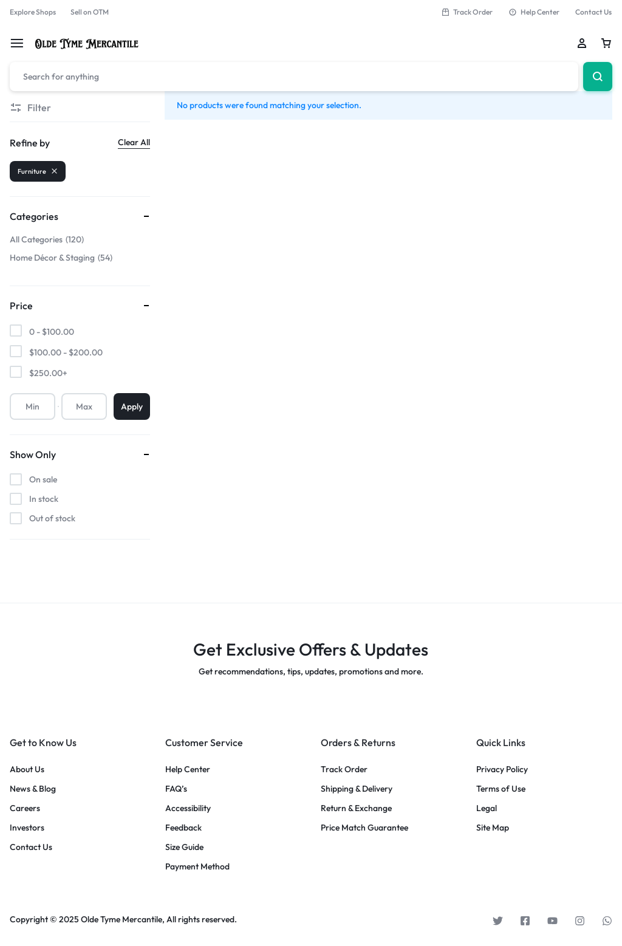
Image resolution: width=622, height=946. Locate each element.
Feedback (183, 828)
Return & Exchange (356, 808)
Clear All (134, 142)
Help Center (533, 11)
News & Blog (33, 789)
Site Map (492, 828)
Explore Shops (33, 11)
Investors (27, 828)
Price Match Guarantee (364, 828)
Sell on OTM (89, 11)
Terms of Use (500, 789)
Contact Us (593, 11)
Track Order (467, 11)
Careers (25, 808)
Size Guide (184, 847)
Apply (132, 406)
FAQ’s (176, 789)
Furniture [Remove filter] (38, 171)
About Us (27, 769)
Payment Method (197, 867)
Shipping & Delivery (356, 789)
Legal (486, 808)
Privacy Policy (502, 769)
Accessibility (188, 808)
